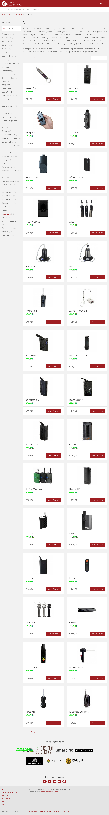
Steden (4, 804)
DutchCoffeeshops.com (49, 792)
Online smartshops (9, 798)
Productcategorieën (15, 14)
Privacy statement (53, 811)
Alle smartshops (8, 795)
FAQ (28, 811)
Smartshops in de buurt (11, 792)
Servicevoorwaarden (38, 811)
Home (3, 14)
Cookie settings (66, 811)
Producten (6, 801)
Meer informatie (53, 99)
